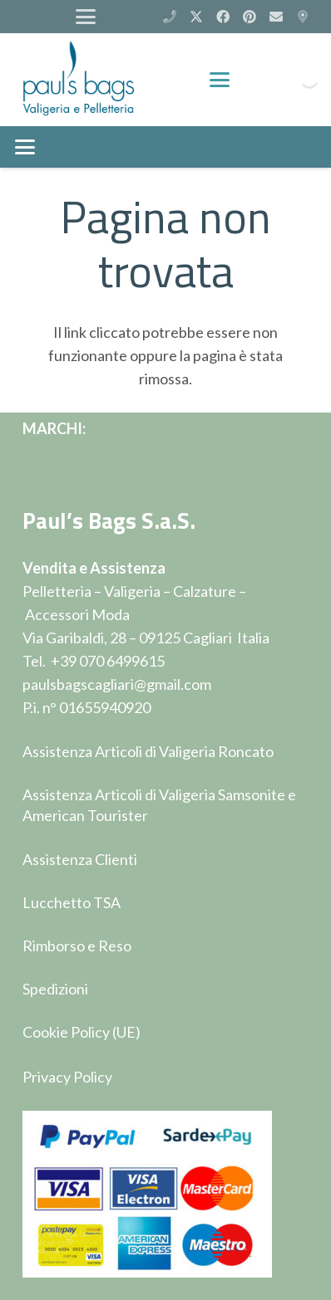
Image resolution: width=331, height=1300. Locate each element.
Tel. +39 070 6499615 (93, 661)
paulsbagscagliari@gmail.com (116, 684)
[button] (86, 17)
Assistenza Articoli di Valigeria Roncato (148, 751)
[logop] (78, 79)
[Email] (276, 16)
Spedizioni (55, 989)
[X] (196, 16)
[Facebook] (223, 16)
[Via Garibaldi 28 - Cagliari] (302, 16)
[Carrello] (260, 79)
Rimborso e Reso (76, 945)
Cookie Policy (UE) (81, 1032)
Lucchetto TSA (71, 902)
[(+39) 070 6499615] (169, 16)
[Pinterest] (249, 16)
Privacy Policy (67, 1077)
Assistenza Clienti (79, 859)
